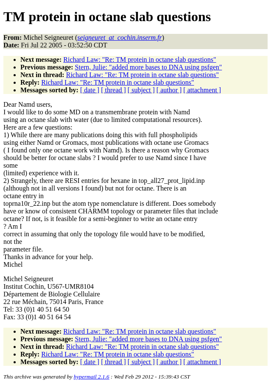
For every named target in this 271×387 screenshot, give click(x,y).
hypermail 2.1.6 (91, 376)
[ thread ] (113, 90)
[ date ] (89, 90)
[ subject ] (141, 90)
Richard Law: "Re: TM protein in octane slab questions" (139, 59)
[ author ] (169, 90)
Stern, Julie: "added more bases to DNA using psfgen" (148, 67)
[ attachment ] (202, 90)
